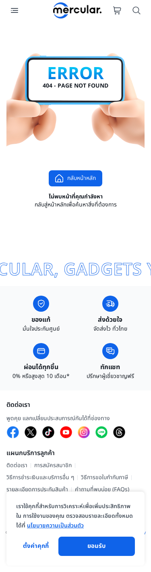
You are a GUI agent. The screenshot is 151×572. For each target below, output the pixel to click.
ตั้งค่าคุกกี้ (35, 546)
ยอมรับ (96, 546)
